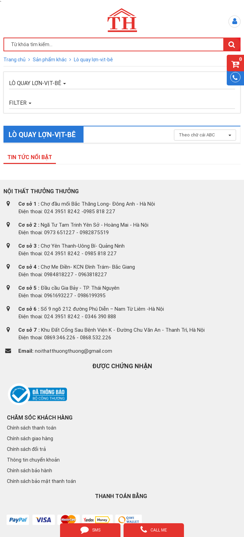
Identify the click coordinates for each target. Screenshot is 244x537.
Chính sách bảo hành (29, 470)
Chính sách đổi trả (26, 449)
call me (153, 529)
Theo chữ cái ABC (205, 135)
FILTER (20, 102)
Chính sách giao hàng (30, 438)
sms (90, 529)
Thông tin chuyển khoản (33, 460)
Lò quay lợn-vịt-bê (93, 59)
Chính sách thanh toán (31, 428)
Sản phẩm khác (50, 59)
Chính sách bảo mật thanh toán (41, 481)
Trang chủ (15, 59)
